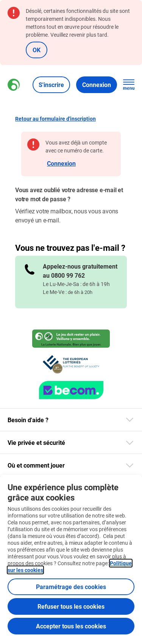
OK (37, 50)
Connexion (61, 163)
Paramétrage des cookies (71, 587)
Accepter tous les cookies (71, 626)
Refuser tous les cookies (71, 606)
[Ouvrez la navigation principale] (128, 85)
